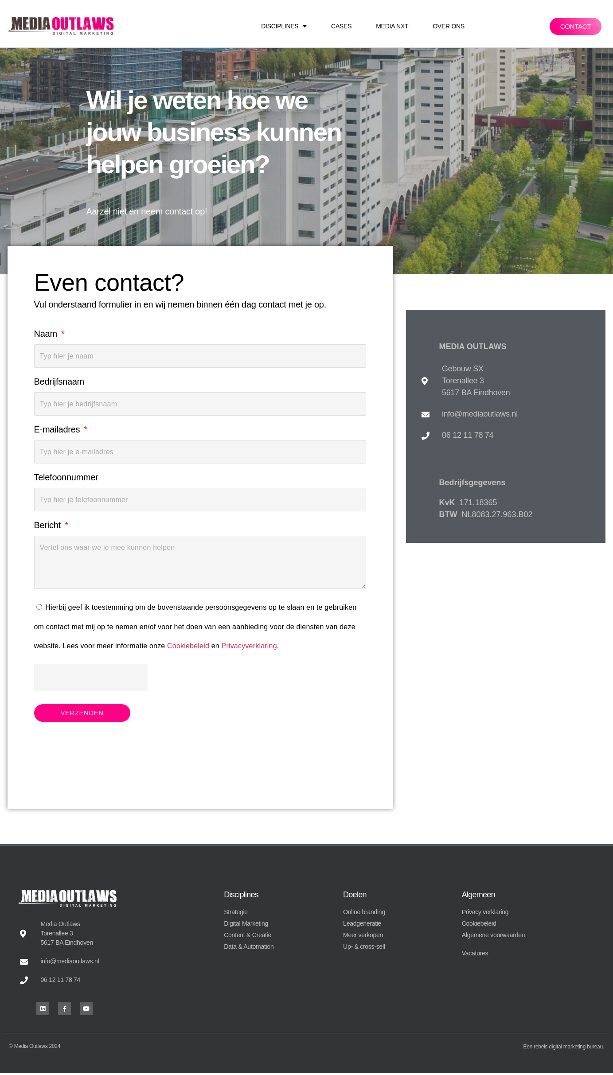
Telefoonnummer (66, 477)
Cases (341, 26)
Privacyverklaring (249, 646)
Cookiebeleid (188, 646)
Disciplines (284, 26)
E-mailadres (58, 429)
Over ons (449, 26)
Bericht (48, 525)
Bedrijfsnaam (59, 381)
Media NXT (392, 26)
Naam (47, 334)
